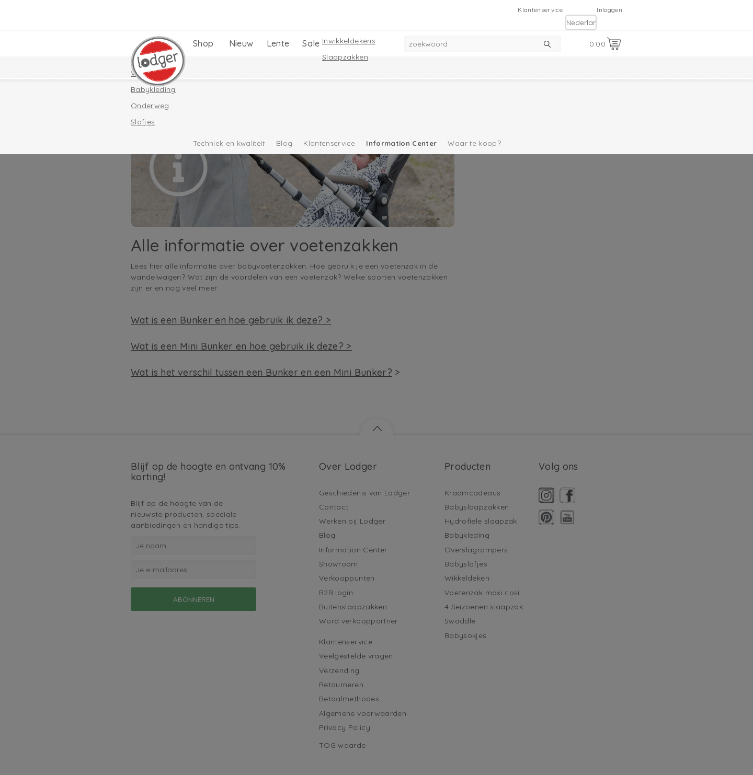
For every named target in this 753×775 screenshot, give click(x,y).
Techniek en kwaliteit (229, 143)
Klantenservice (540, 10)
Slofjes (143, 121)
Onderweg (150, 105)
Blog (284, 143)
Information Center (401, 143)
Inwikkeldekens (348, 40)
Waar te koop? (474, 143)
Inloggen (609, 10)
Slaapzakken (345, 57)
